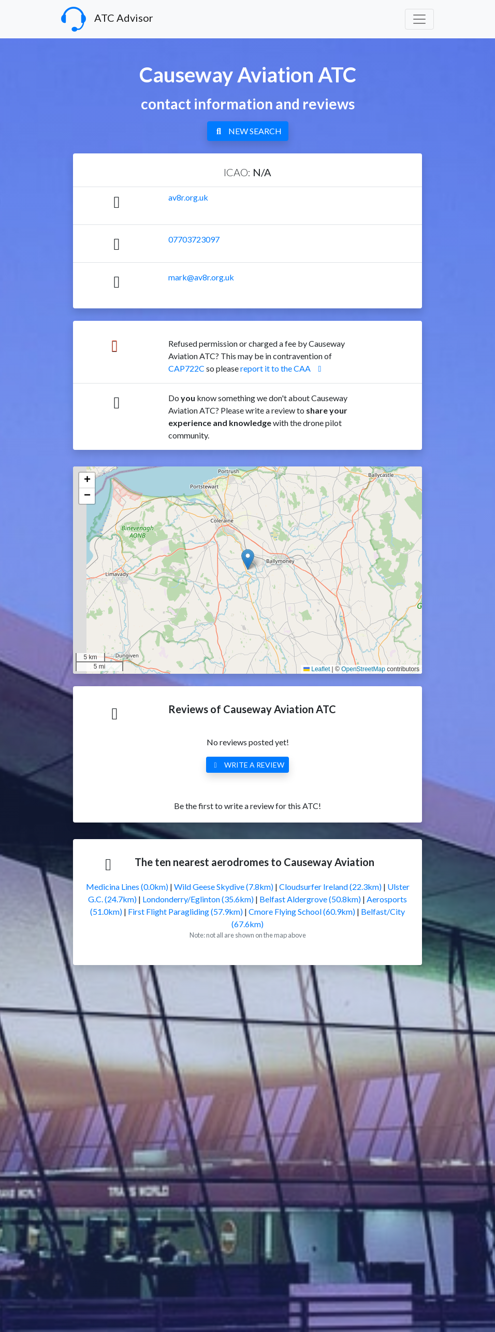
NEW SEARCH (248, 131)
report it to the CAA (282, 368)
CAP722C (186, 368)
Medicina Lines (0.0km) (127, 886)
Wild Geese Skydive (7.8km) (223, 886)
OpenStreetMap (363, 669)
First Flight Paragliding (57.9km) (185, 911)
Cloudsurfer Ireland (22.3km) (330, 886)
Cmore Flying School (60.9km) (302, 911)
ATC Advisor (107, 19)
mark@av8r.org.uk (201, 277)
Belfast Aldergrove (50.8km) (310, 899)
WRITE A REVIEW (247, 764)
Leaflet (316, 669)
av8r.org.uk (188, 197)
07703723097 (194, 239)
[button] (247, 559)
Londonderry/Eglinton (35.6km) (198, 899)
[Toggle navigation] (419, 19)
